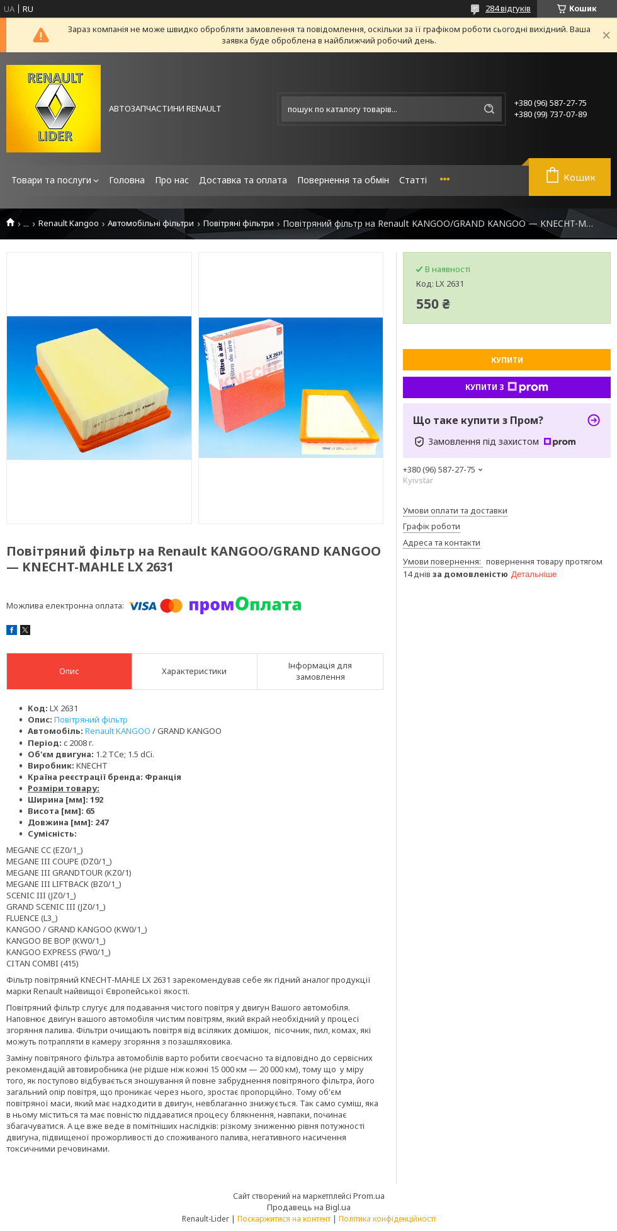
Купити (507, 360)
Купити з (506, 387)
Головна (127, 180)
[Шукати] (489, 109)
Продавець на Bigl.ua (309, 1207)
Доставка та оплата (243, 180)
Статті (413, 180)
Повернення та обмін (343, 180)
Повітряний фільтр (91, 719)
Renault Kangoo (68, 223)
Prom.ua (369, 1195)
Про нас (172, 180)
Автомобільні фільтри (151, 223)
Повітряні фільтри (238, 223)
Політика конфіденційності (387, 1218)
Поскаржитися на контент (284, 1218)
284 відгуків (508, 8)
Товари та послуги (51, 180)
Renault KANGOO (117, 730)
